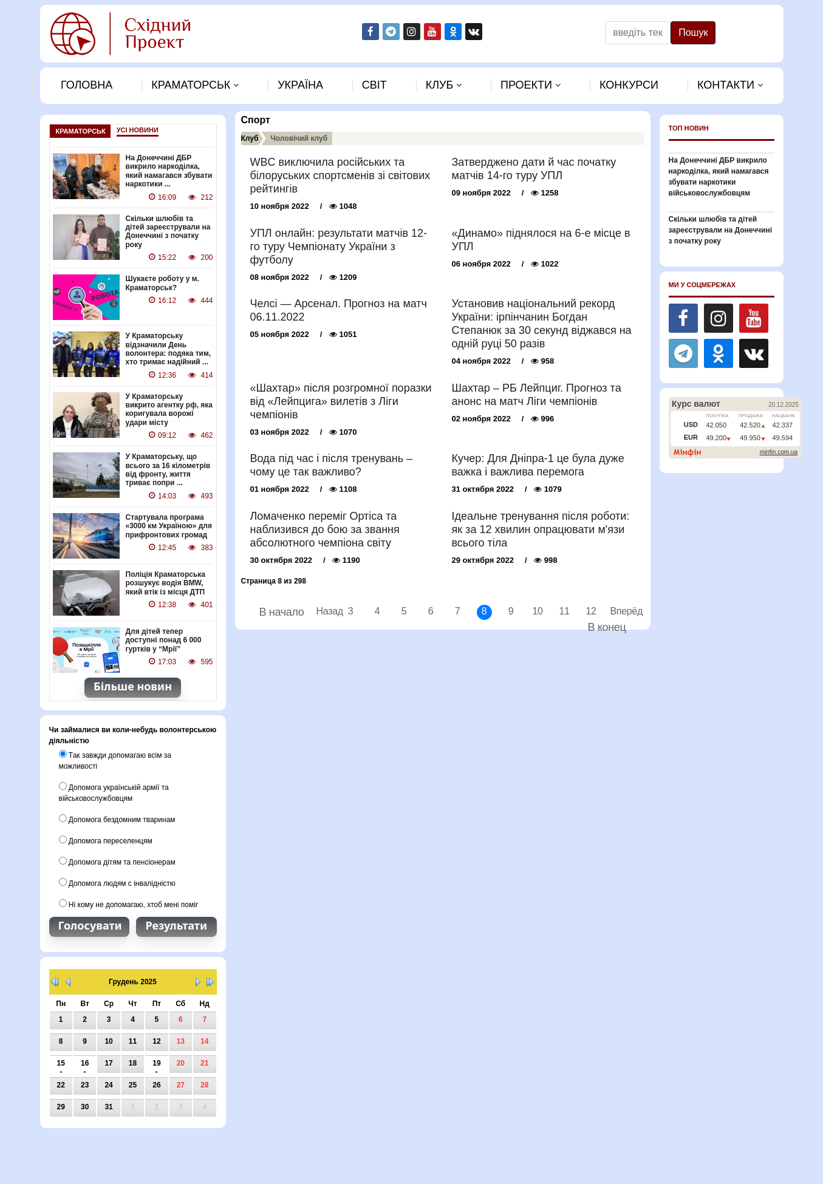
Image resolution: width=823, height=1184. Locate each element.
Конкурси (628, 85)
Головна (86, 85)
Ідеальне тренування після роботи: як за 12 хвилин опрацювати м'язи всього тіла (541, 529)
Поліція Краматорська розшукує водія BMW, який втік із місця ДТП (166, 583)
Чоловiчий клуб (298, 138)
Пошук (693, 32)
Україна (300, 85)
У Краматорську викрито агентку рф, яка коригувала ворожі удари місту (169, 409)
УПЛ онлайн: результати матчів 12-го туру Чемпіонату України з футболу (339, 246)
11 (564, 611)
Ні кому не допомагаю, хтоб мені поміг (129, 904)
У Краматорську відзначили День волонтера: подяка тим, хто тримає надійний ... (168, 349)
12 (591, 611)
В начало (281, 612)
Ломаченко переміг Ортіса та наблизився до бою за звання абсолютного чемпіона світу (325, 529)
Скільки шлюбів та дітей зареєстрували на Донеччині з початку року (168, 231)
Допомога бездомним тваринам (117, 819)
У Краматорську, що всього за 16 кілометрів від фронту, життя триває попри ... (168, 469)
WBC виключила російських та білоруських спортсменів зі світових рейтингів (340, 175)
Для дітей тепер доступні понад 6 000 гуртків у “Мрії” (164, 640)
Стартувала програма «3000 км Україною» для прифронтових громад (169, 526)
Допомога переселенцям (105, 840)
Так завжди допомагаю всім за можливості (115, 760)
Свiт (374, 85)
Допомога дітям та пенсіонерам (117, 861)
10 (537, 611)
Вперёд (618, 611)
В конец (606, 627)
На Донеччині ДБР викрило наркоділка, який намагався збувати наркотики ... (169, 171)
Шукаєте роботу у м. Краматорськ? (162, 282)
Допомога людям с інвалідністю (117, 883)
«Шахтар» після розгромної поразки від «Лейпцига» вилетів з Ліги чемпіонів (341, 401)
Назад (324, 611)
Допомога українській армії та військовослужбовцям (114, 792)
